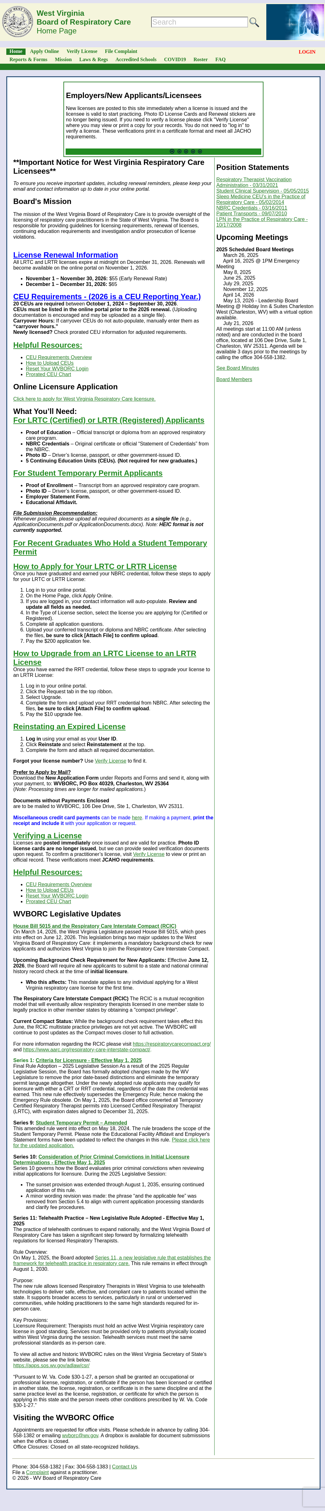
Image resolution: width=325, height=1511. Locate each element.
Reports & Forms (28, 59)
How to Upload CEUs (50, 363)
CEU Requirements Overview (59, 357)
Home (15, 51)
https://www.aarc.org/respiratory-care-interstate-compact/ (86, 1049)
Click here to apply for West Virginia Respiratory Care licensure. (84, 399)
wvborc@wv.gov (80, 1435)
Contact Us (124, 1466)
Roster (200, 59)
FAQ (221, 59)
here (137, 817)
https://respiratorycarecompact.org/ (172, 1044)
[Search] (199, 22)
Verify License (82, 51)
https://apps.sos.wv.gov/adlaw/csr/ (51, 1365)
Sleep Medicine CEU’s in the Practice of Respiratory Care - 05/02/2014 (260, 199)
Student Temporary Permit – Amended (81, 1122)
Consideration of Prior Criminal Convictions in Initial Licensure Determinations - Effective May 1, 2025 (101, 1159)
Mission (63, 59)
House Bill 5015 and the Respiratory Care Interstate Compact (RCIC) (94, 926)
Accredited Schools (136, 59)
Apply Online (44, 51)
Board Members (234, 379)
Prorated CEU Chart (48, 374)
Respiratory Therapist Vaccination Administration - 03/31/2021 (254, 182)
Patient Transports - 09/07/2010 (251, 213)
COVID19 (175, 59)
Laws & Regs (93, 59)
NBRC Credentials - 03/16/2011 (251, 208)
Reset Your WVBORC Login (57, 368)
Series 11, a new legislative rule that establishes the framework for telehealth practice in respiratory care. (112, 1260)
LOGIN (307, 52)
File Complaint (121, 51)
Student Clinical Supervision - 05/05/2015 (262, 191)
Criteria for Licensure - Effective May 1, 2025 (89, 1060)
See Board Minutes (237, 368)
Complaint (37, 1472)
